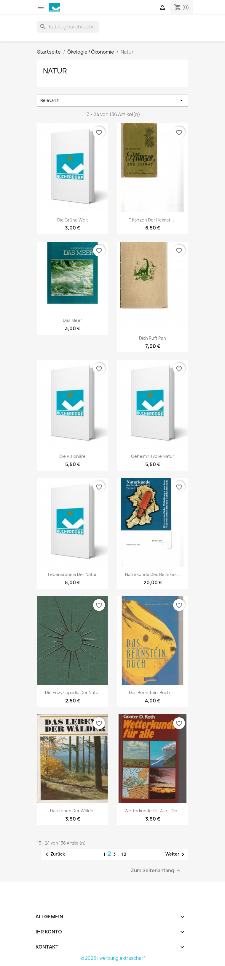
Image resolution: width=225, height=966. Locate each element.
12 (124, 854)
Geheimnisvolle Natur (152, 456)
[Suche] (68, 27)
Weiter (175, 854)
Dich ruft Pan (152, 338)
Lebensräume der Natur (72, 574)
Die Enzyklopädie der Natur (72, 692)
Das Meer (72, 320)
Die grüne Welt (72, 220)
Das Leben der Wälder (72, 810)
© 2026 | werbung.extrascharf (112, 958)
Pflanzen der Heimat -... (153, 220)
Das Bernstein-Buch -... (152, 692)
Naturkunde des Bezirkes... (152, 574)
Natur (55, 71)
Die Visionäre (72, 456)
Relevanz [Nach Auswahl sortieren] (112, 100)
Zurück (54, 854)
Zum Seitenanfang (156, 870)
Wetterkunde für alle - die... (153, 810)
